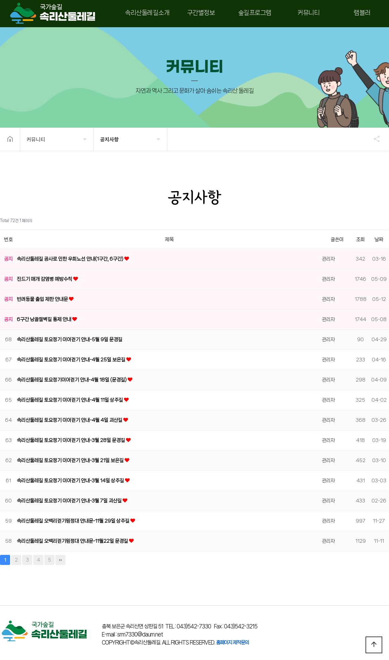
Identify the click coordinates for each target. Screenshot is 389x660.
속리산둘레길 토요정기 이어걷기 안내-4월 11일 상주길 (70, 400)
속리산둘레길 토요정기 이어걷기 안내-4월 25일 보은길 (71, 359)
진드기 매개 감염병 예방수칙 (45, 279)
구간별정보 (201, 13)
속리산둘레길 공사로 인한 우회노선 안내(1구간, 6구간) (70, 259)
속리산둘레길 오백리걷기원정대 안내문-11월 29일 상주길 (73, 521)
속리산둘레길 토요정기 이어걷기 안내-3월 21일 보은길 (71, 460)
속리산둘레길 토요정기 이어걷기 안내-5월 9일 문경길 (69, 339)
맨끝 (60, 560)
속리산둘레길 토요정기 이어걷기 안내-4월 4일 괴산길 (70, 420)
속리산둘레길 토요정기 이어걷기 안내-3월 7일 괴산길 (70, 500)
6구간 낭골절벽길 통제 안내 (44, 319)
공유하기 (373, 138)
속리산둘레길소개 (147, 13)
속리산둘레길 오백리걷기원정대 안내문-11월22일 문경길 (73, 541)
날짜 (379, 239)
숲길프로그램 (254, 13)
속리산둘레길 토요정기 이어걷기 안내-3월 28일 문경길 (71, 440)
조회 (360, 239)
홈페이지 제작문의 (232, 642)
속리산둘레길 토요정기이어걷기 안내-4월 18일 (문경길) (72, 380)
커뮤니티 (308, 13)
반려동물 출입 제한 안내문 (43, 299)
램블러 (362, 13)
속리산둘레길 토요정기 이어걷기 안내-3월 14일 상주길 (71, 480)
